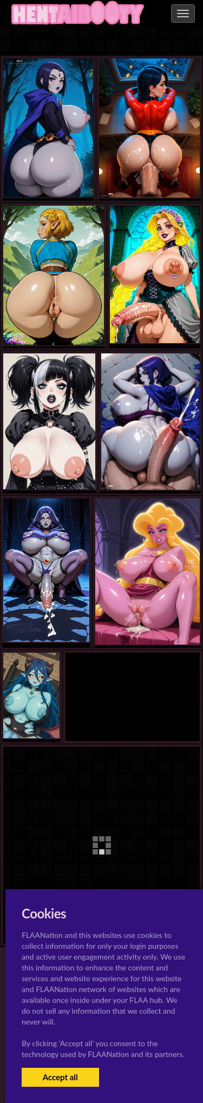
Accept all (60, 1077)
